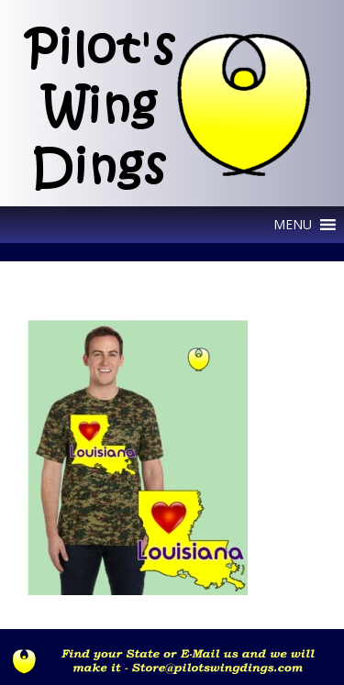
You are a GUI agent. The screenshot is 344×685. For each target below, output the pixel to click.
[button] (292, 224)
